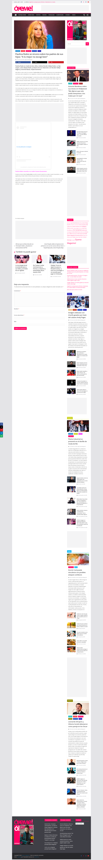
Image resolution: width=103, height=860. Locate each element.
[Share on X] (39, 62)
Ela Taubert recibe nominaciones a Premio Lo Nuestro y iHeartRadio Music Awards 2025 (39, 268)
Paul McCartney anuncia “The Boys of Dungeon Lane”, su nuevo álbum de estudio (82, 133)
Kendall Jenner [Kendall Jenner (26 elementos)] (70, 230)
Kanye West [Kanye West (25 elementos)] (84, 228)
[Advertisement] (65, 8)
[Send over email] (1, 435)
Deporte (74, 309)
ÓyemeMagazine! (29, 59)
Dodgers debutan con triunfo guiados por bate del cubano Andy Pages (77, 315)
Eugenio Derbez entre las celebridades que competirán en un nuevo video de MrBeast (82, 480)
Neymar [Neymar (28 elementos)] (81, 233)
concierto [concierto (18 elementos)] (72, 224)
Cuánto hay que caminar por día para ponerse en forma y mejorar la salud (82, 625)
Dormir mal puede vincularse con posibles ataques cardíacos (77, 572)
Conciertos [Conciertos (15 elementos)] (76, 224)
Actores (70, 83)
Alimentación (59, 14)
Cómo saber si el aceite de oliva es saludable (82, 641)
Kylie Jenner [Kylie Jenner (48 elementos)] (84, 230)
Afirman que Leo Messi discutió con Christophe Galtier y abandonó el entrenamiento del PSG (23, 246)
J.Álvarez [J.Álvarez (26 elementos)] (68, 228)
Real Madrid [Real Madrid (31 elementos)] (77, 235)
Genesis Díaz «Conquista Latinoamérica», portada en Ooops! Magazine (51, 825)
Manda (46, 835)
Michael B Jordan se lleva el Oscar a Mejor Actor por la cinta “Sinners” (82, 762)
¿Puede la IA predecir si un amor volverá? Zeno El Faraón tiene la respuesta (82, 382)
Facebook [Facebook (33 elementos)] (77, 226)
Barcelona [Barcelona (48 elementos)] (75, 223)
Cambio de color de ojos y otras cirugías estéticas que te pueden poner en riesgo (82, 616)
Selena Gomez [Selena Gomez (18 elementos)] (69, 237)
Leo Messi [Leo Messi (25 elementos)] (73, 232)
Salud (76, 567)
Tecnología (51, 14)
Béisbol (70, 309)
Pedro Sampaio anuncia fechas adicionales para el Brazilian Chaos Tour (82, 170)
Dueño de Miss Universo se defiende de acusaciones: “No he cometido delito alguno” (82, 512)
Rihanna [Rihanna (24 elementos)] (81, 235)
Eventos (38, 14)
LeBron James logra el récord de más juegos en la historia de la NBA (82, 391)
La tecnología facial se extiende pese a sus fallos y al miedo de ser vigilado (21, 267)
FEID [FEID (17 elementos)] (80, 226)
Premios (70, 718)
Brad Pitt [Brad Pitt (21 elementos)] (68, 224)
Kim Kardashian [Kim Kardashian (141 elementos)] (77, 230)
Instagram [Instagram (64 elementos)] (83, 226)
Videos (73, 14)
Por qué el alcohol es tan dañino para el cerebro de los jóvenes (82, 634)
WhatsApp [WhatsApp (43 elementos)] (69, 240)
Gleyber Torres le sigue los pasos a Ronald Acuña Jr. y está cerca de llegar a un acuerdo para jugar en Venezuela (57, 269)
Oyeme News (31, 14)
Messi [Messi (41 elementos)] (71, 233)
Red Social (80, 309)
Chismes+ (67, 14)
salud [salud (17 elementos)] (84, 235)
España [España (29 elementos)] (73, 226)
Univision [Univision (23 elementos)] (84, 237)
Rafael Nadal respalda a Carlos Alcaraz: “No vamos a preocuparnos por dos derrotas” (82, 373)
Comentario (17, 291)
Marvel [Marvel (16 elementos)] (68, 233)
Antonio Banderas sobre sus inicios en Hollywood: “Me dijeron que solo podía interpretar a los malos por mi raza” (77, 91)
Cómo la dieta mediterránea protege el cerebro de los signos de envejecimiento (82, 650)
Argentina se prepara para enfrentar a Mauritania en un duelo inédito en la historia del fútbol (82, 354)
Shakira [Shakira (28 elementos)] (74, 237)
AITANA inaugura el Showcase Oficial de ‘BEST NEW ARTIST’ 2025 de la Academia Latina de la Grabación (82, 522)
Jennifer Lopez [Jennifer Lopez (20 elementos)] (73, 228)
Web (15, 321)
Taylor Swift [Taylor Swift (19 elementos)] (78, 237)
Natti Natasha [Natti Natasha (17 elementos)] (74, 233)
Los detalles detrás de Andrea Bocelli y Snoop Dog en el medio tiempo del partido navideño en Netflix (82, 490)
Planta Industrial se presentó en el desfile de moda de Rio (77, 441)
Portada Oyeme (22, 14)
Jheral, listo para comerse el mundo (82, 152)
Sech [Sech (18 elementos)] (86, 235)
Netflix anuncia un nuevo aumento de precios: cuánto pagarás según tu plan (82, 143)
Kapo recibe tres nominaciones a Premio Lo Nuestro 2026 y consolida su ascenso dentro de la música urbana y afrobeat (82, 803)
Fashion (44, 14)
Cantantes (71, 433)
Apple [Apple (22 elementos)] (72, 222)
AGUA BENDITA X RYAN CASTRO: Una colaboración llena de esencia (82, 160)
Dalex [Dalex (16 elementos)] (71, 226)
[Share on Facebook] (23, 62)
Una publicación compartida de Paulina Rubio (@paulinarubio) (33, 167)
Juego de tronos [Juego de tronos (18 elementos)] (79, 228)
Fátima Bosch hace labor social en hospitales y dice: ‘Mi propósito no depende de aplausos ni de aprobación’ (82, 501)
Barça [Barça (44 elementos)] (86, 223)
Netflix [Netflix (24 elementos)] (78, 233)
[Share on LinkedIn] (1, 432)
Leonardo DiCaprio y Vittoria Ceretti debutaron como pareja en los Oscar (78, 724)
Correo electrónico (19, 315)
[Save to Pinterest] (56, 62)
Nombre (16, 309)
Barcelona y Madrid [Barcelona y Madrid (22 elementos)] (81, 222)
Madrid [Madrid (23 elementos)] (76, 232)
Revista (81, 83)
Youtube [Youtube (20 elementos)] (73, 240)
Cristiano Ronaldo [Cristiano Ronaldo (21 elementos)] (81, 224)
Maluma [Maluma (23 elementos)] (86, 232)
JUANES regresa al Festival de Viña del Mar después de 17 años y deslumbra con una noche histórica (82, 781)
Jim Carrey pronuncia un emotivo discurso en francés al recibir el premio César (82, 771)
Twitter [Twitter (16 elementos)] (81, 237)
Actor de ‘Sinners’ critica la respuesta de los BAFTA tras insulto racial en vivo (82, 792)
